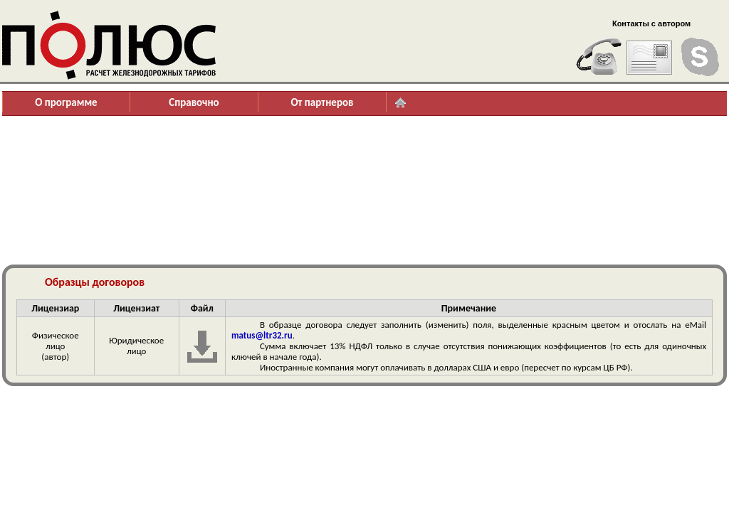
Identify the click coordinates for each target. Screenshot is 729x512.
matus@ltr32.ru (262, 335)
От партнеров (321, 102)
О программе (66, 102)
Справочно (194, 102)
